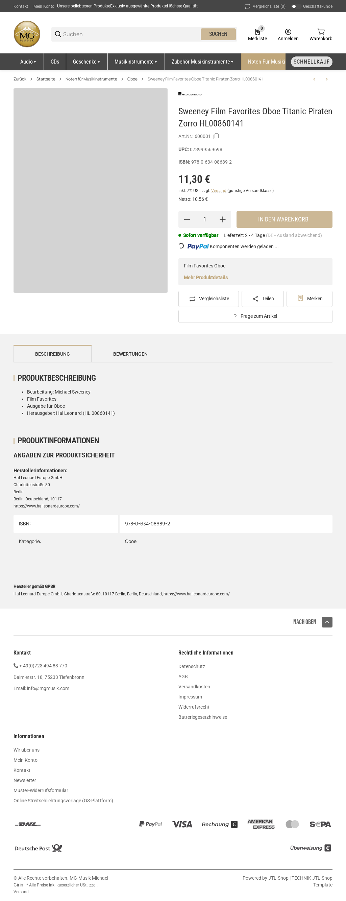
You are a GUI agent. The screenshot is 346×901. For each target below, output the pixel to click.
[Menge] (204, 219)
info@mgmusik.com (48, 688)
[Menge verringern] (187, 219)
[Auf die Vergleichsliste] (208, 299)
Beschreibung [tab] (52, 354)
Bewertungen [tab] (130, 354)
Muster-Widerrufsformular (41, 790)
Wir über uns (27, 750)
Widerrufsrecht (193, 707)
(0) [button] (264, 6)
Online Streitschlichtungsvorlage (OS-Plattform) (63, 800)
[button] (327, 622)
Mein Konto (43, 6)
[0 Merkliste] (257, 34)
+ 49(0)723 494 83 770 (43, 665)
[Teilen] (263, 299)
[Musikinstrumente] (136, 61)
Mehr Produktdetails (206, 277)
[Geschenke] (87, 61)
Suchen (218, 34)
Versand (219, 190)
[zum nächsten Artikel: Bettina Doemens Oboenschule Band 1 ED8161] (326, 79)
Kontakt (21, 6)
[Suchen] (131, 34)
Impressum (190, 697)
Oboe (132, 79)
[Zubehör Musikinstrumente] (203, 61)
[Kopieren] (216, 137)
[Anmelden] (288, 34)
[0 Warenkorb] (321, 34)
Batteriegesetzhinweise (202, 717)
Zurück (20, 79)
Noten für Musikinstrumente (91, 79)
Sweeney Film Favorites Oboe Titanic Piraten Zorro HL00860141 (205, 79)
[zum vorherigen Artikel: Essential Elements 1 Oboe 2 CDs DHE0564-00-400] (314, 79)
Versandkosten (194, 686)
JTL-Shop (279, 878)
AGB (183, 676)
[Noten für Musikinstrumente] (281, 61)
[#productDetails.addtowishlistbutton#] (309, 299)
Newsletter (25, 780)
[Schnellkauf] (311, 61)
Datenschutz (191, 666)
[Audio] (29, 61)
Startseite (45, 79)
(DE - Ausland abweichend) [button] (294, 235)
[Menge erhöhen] (222, 219)
